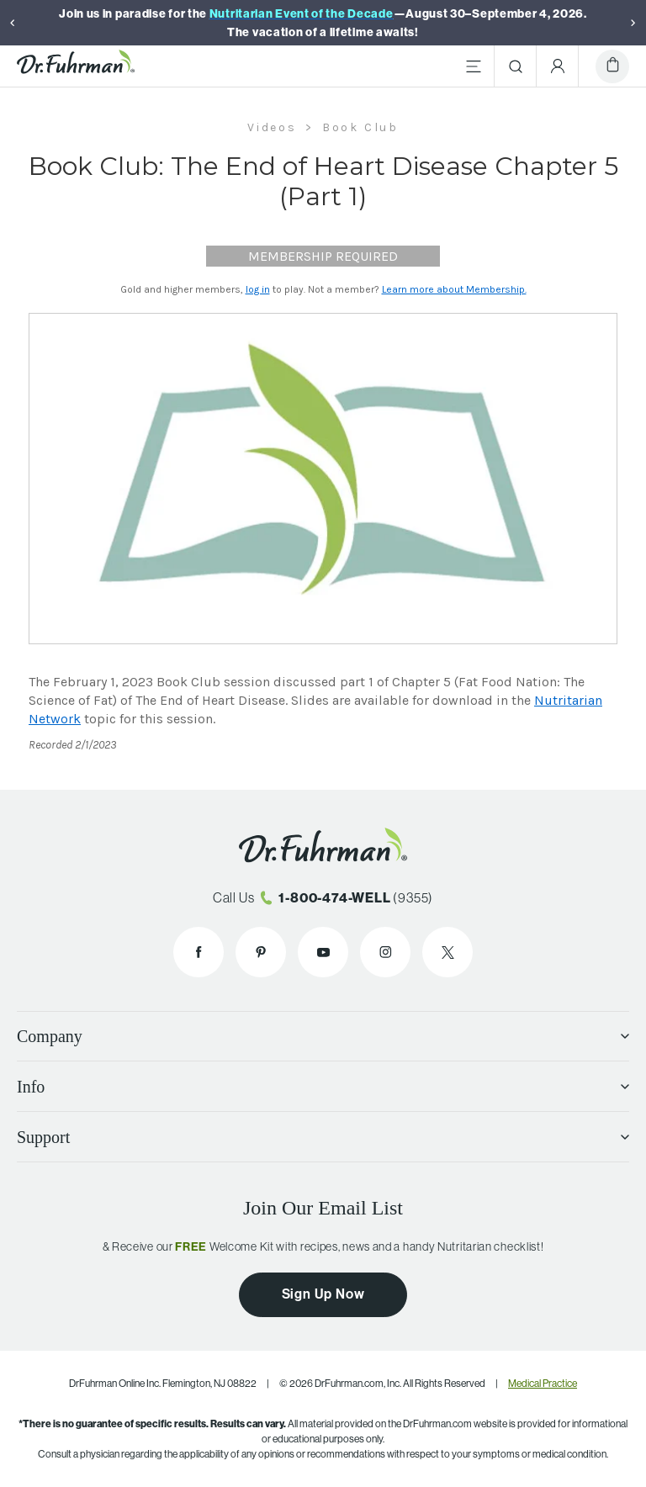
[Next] (633, 22)
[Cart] (612, 66)
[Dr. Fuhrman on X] (447, 952)
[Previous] (12, 22)
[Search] (515, 66)
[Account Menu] (558, 66)
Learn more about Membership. (454, 289)
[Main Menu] (473, 66)
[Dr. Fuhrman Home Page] (76, 66)
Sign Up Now (323, 1293)
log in (258, 289)
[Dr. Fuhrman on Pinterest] (261, 952)
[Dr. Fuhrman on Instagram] (385, 952)
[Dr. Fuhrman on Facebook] (198, 952)
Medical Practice (542, 1383)
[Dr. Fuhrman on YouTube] (323, 952)
